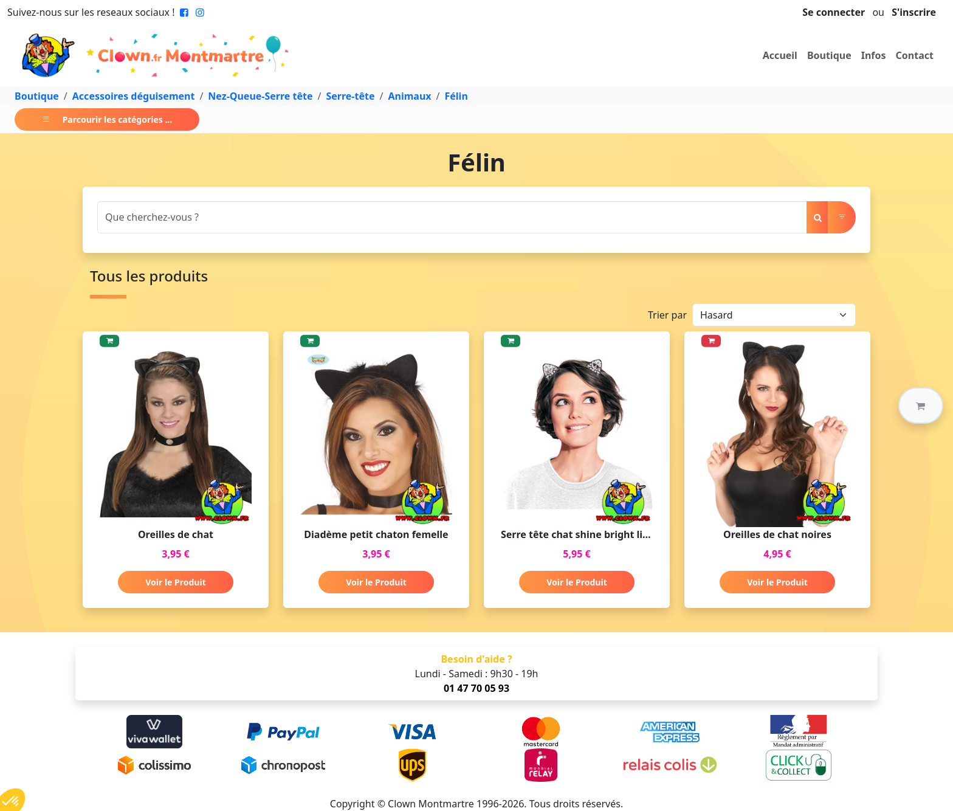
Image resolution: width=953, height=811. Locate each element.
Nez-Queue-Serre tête (260, 96)
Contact (915, 55)
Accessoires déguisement (133, 96)
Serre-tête (350, 96)
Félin (456, 96)
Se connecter (833, 12)
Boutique (829, 55)
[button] (920, 405)
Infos (873, 55)
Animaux (409, 96)
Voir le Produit (175, 582)
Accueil (780, 55)
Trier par (667, 315)
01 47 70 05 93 (476, 688)
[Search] (452, 217)
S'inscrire (914, 12)
